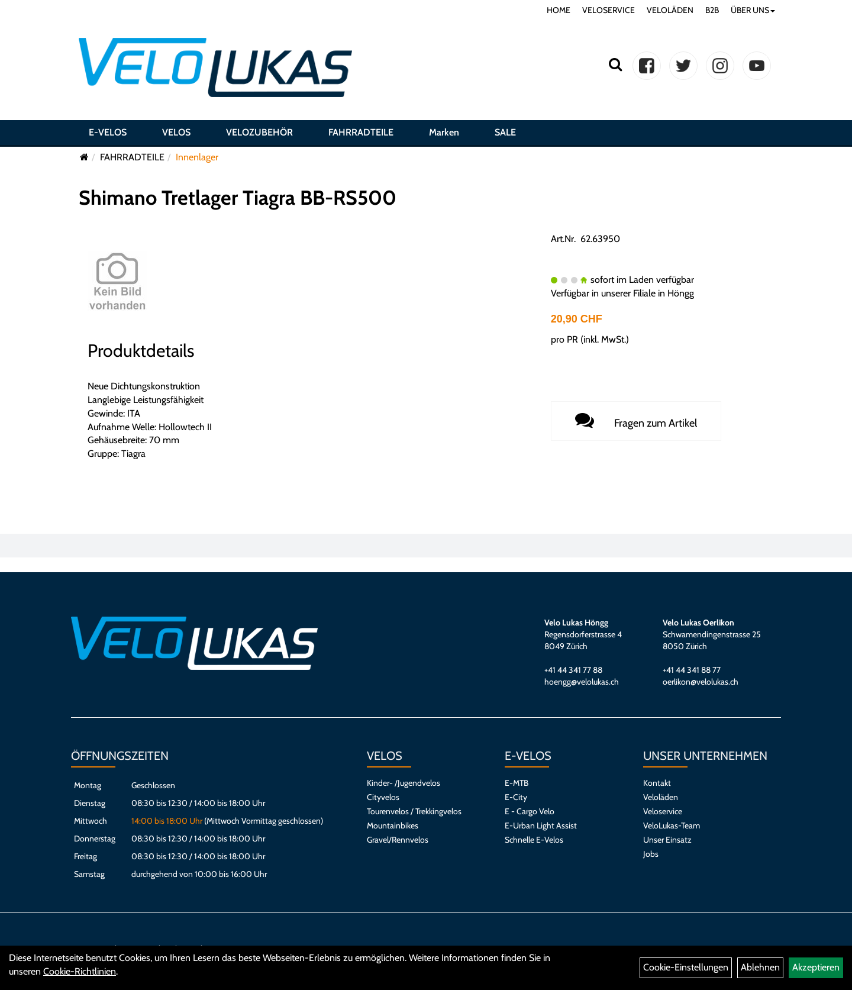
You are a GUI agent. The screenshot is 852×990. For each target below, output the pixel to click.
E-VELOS (108, 132)
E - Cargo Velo (529, 811)
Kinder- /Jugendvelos (403, 783)
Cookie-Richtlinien (79, 971)
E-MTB (516, 783)
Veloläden (660, 797)
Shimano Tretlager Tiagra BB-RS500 (237, 197)
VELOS (176, 132)
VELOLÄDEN (670, 10)
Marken (444, 132)
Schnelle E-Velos (534, 839)
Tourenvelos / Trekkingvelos (414, 811)
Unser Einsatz (667, 839)
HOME (558, 10)
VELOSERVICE (608, 10)
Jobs (651, 854)
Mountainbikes (392, 825)
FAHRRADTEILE (360, 132)
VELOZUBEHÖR (259, 132)
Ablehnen (760, 967)
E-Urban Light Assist (541, 825)
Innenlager (197, 157)
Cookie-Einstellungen (685, 967)
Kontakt (657, 783)
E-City (516, 797)
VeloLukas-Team (671, 825)
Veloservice (662, 811)
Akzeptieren (816, 967)
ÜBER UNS (753, 10)
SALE (505, 132)
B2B (712, 10)
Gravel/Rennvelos (397, 839)
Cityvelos (383, 797)
